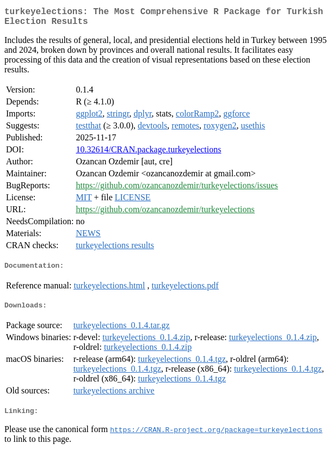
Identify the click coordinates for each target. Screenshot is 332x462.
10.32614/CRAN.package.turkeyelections (148, 153)
